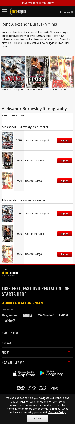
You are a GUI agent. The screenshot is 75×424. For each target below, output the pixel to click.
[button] (59, 12)
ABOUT (36, 352)
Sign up (64, 140)
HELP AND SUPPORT (36, 362)
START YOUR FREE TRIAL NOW (38, 3)
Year (14, 115)
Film (22, 115)
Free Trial (63, 43)
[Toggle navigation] (5, 11)
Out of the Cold (34, 89)
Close (37, 418)
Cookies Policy (57, 412)
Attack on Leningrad (12, 89)
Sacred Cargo (58, 89)
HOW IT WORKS (36, 333)
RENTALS (36, 342)
